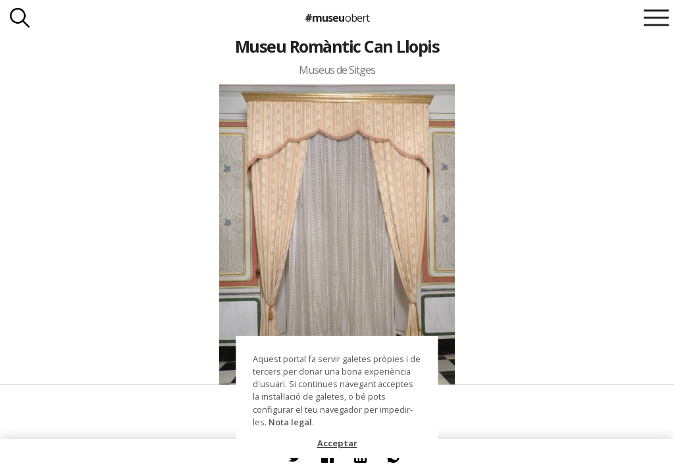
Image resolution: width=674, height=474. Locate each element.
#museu (337, 18)
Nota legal (290, 422)
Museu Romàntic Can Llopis (337, 46)
